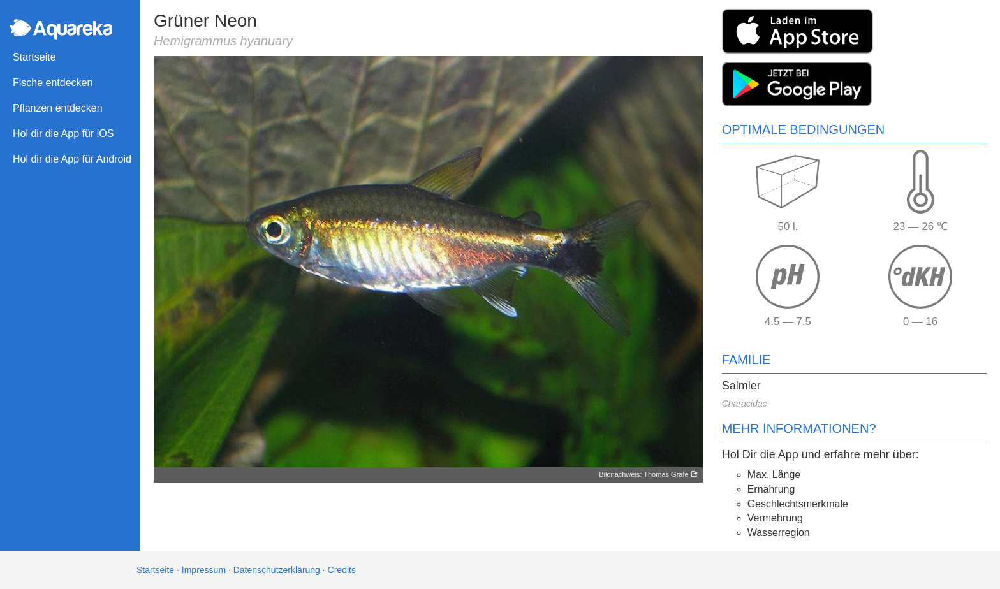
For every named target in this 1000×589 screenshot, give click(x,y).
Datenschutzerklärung (276, 570)
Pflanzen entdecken (58, 108)
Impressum (204, 570)
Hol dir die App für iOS (63, 133)
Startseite (34, 57)
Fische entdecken (52, 82)
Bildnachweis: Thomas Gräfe (648, 474)
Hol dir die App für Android (72, 159)
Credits (342, 570)
